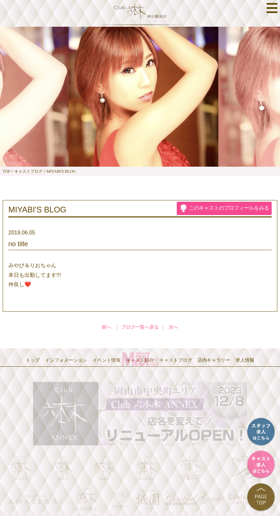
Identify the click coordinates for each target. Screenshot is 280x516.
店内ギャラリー (213, 360)
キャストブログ (28, 171)
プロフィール (229, 208)
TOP (6, 171)
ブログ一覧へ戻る (140, 327)
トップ (33, 360)
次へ (173, 327)
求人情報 (245, 360)
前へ (106, 327)
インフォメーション (66, 360)
